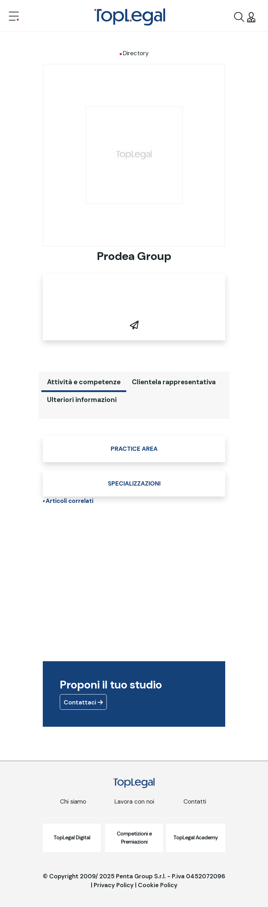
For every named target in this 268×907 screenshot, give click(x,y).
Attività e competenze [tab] (84, 382)
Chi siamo (73, 801)
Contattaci (83, 702)
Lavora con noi (134, 801)
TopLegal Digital (71, 837)
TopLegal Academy (195, 837)
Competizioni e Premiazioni (134, 837)
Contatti (194, 801)
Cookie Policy (157, 885)
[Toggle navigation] (13, 17)
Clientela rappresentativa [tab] (174, 382)
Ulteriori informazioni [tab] (82, 399)
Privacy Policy (114, 885)
